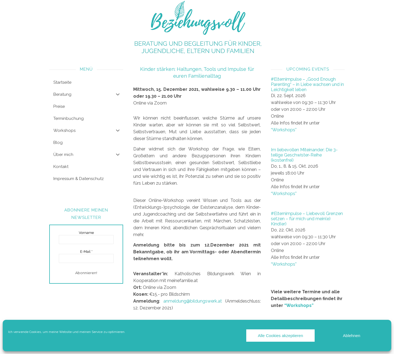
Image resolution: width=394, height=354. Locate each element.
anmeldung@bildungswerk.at (192, 301)
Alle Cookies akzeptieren (280, 335)
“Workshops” (284, 129)
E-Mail (86, 251)
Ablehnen (351, 335)
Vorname (86, 233)
